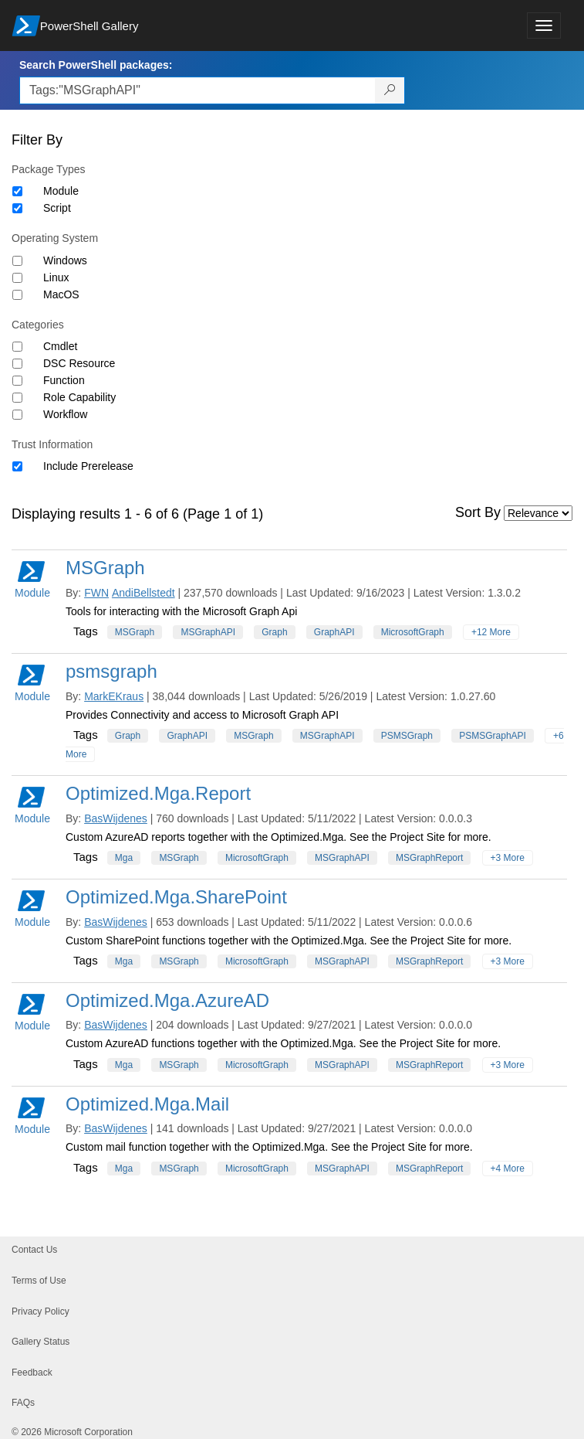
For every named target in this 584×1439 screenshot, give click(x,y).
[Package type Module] (17, 191)
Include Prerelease (88, 466)
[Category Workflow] (17, 415)
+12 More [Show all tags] (491, 632)
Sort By (478, 512)
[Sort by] (538, 513)
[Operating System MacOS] (17, 295)
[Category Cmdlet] (17, 347)
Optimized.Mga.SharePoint (176, 896)
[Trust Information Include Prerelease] (17, 466)
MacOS (61, 294)
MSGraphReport (429, 857)
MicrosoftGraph (412, 632)
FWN (96, 593)
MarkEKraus (113, 696)
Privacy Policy (40, 1311)
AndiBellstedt (143, 593)
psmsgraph (111, 671)
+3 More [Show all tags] (508, 857)
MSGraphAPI (208, 632)
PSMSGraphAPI (492, 735)
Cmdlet (60, 346)
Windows (65, 260)
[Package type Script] (17, 208)
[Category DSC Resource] (17, 364)
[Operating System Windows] (17, 261)
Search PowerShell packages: (95, 65)
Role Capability (79, 397)
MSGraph (105, 567)
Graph (274, 632)
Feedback (32, 1372)
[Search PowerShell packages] (390, 90)
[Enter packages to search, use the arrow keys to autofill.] (197, 90)
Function (64, 380)
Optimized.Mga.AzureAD (167, 1000)
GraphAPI (334, 632)
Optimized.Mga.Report (158, 793)
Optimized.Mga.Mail (147, 1104)
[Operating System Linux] (17, 278)
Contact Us (34, 1249)
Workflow (65, 414)
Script (57, 208)
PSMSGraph (407, 735)
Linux (56, 277)
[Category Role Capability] (17, 398)
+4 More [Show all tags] (508, 1168)
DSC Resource (79, 363)
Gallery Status (40, 1341)
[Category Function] (17, 381)
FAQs (23, 1402)
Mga (124, 857)
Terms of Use (39, 1280)
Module (61, 191)
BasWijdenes (115, 818)
